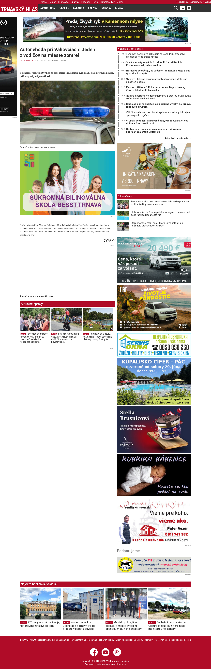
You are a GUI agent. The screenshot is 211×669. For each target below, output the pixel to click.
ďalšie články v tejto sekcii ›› (178, 138)
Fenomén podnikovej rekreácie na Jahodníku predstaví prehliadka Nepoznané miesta (34, 337)
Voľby (120, 1)
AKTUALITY (25, 60)
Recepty (85, 1)
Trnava (43, 1)
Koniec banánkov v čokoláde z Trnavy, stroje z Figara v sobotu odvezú (79, 626)
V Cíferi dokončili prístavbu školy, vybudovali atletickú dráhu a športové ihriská (157, 122)
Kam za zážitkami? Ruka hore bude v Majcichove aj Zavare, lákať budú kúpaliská (155, 89)
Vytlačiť (109, 240)
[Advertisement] (47, 270)
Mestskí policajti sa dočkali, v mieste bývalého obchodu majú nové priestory (124, 626)
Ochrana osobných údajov (101, 639)
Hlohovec (63, 1)
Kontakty (149, 639)
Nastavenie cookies (164, 639)
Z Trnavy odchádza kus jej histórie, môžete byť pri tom (40, 624)
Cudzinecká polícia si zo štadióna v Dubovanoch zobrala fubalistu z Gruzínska (154, 130)
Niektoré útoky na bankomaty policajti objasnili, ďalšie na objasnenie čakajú (156, 80)
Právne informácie (79, 639)
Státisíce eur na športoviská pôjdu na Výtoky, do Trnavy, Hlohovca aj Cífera (158, 105)
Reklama (133, 639)
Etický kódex (122, 639)
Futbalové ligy (107, 1)
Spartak (75, 1)
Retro (95, 1)
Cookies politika (183, 639)
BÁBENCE (78, 8)
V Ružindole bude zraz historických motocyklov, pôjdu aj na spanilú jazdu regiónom (158, 114)
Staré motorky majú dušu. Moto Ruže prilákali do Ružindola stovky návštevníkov (65, 337)
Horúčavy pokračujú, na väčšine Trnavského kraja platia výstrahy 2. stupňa (97, 336)
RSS (141, 639)
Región (52, 1)
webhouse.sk (119, 664)
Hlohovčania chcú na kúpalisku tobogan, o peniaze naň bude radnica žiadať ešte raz (160, 214)
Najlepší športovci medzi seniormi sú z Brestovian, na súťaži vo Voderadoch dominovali (158, 97)
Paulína (207, 1)
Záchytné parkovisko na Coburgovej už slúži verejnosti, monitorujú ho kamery (167, 626)
